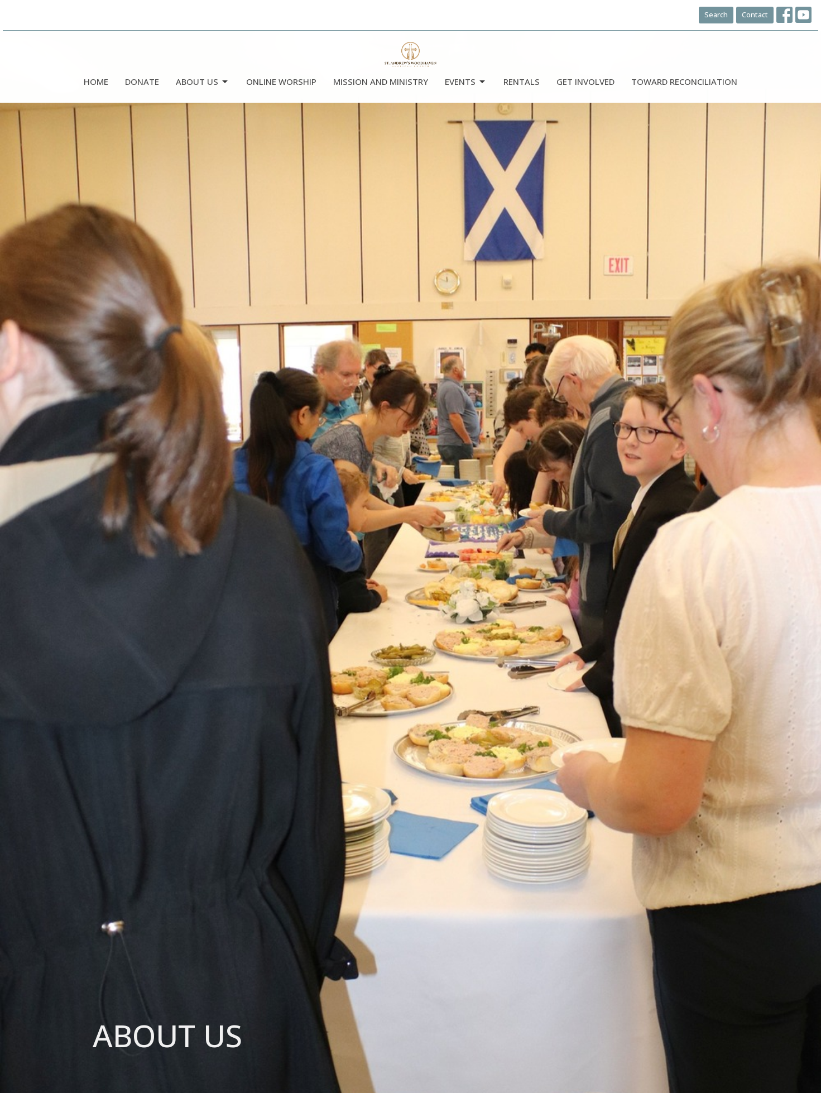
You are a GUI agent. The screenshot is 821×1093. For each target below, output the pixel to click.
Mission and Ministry (380, 81)
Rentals (521, 81)
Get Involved (585, 81)
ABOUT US (202, 82)
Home (96, 81)
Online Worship (281, 81)
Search (716, 14)
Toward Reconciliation (684, 81)
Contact (755, 14)
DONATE (142, 81)
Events (466, 82)
